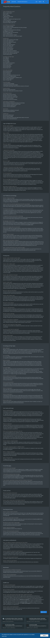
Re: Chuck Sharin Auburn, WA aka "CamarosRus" (14, 618)
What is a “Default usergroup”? (8, 78)
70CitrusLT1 (4, 627)
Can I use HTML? (6, 59)
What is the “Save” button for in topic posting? (11, 51)
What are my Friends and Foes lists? (9, 89)
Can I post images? (6, 61)
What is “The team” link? (7, 80)
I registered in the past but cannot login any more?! (12, 19)
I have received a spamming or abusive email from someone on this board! (16, 86)
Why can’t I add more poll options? (9, 44)
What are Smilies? (6, 60)
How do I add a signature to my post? (9, 42)
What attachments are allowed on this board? (11, 110)
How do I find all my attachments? (9, 111)
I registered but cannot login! (8, 16)
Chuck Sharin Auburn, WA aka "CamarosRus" (37, 618)
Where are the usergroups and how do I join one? (11, 75)
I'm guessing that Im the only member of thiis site (37, 619)
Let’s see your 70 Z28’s (33, 624)
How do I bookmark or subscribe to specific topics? (12, 104)
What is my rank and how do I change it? (10, 34)
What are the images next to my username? (10, 32)
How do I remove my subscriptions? (9, 106)
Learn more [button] (4, 636)
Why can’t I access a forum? (7, 47)
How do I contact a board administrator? (10, 118)
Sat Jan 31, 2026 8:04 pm (34, 627)
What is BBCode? (6, 57)
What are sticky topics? (7, 65)
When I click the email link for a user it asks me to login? (12, 36)
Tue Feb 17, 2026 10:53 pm (35, 621)
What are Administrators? (7, 71)
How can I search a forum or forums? (9, 94)
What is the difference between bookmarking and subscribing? (14, 102)
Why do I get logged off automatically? (9, 21)
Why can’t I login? (6, 17)
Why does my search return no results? (10, 95)
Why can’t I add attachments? (8, 48)
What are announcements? (7, 64)
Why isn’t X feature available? (8, 116)
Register (40, 1)
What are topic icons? (6, 67)
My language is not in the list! (8, 31)
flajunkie (4, 621)
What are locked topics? (7, 66)
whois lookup (38, 597)
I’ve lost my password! (7, 20)
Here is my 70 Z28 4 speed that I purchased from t (37, 625)
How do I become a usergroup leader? (9, 76)
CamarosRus (29, 621)
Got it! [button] (44, 635)
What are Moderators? (7, 72)
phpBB (28, 224)
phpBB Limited (31, 586)
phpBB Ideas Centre (9, 592)
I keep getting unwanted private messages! (10, 84)
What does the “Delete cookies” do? (9, 22)
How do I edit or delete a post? (8, 40)
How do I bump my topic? (7, 54)
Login (36, 1)
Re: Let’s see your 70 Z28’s (9, 624)
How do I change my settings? (8, 26)
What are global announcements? (9, 62)
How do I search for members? (8, 98)
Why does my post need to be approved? (10, 53)
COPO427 (28, 627)
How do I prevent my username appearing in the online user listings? (15, 27)
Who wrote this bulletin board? (8, 115)
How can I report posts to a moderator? (10, 50)
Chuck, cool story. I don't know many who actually (14, 619)
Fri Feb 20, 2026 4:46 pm (10, 621)
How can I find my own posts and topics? (10, 99)
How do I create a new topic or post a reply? (10, 39)
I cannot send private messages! (8, 83)
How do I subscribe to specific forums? (9, 105)
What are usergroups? (7, 73)
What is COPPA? (6, 14)
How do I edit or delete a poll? (8, 45)
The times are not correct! (7, 28)
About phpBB (35, 587)
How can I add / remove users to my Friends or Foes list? (13, 90)
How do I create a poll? (7, 43)
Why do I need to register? (7, 12)
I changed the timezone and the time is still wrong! (11, 29)
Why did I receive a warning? (8, 49)
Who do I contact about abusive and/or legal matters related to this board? (16, 117)
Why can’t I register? (6, 15)
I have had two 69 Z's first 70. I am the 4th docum (13, 625)
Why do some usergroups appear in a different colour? (12, 77)
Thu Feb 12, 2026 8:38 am (11, 627)
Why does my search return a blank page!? (10, 96)
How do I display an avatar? (8, 33)
